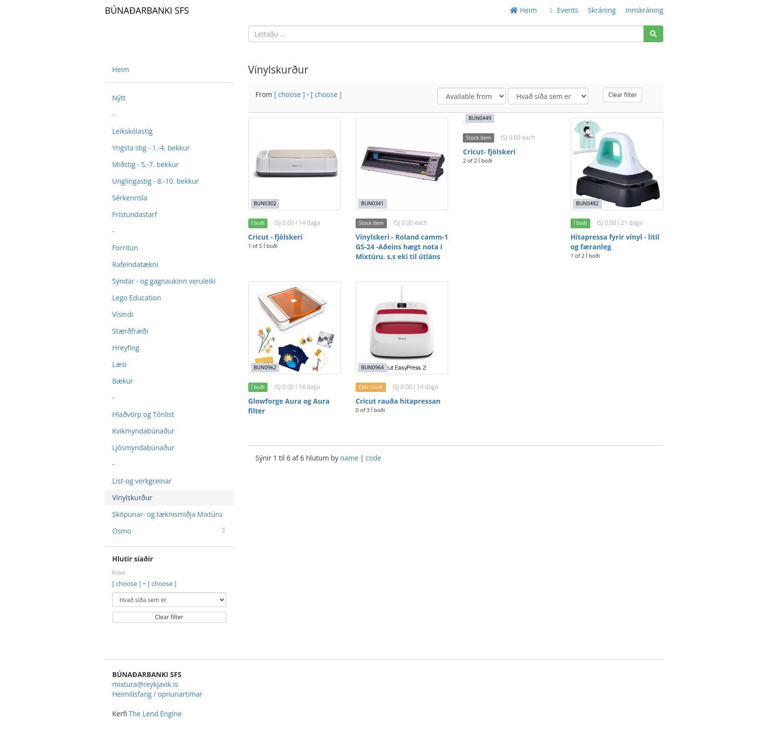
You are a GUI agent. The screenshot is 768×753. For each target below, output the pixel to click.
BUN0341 (372, 203)
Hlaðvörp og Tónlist (143, 414)
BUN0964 (372, 367)
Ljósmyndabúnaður (143, 447)
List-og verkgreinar (141, 481)
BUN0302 (265, 203)
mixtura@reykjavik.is (145, 684)
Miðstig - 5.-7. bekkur (145, 164)
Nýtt (119, 97)
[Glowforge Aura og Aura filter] (294, 327)
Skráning (602, 10)
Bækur (122, 381)
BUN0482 (587, 203)
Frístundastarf (134, 214)
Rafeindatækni (135, 264)
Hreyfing (125, 347)
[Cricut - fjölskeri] (294, 164)
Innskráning (644, 10)
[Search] (653, 33)
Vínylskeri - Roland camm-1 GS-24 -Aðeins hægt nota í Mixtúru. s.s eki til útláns (402, 246)
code (374, 457)
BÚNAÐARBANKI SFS (147, 10)
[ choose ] (127, 583)
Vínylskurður (132, 497)
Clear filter (169, 617)
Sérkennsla (129, 197)
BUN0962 (265, 367)
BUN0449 (480, 118)
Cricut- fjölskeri (489, 151)
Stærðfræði (130, 331)
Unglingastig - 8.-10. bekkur (155, 181)
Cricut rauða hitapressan (398, 401)
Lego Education (136, 297)
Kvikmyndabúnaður (143, 431)
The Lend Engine (155, 713)
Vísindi (122, 314)
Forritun (125, 247)
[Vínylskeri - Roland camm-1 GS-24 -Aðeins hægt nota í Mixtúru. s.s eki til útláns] (402, 164)
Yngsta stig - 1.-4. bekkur (151, 147)
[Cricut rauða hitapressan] (402, 327)
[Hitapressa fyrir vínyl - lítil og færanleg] (617, 164)
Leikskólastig (132, 131)
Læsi (119, 364)
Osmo (168, 530)
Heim (523, 10)
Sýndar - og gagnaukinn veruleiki (164, 281)
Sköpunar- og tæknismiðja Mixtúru (167, 514)
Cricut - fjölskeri (275, 237)
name (350, 457)
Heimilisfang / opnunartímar (157, 694)
